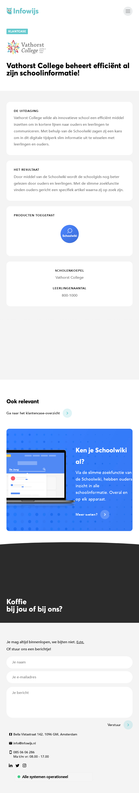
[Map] (69, 343)
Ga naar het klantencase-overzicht (33, 413)
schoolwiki (69, 234)
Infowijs (22, 11)
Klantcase (17, 31)
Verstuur (114, 725)
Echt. (80, 642)
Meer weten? (87, 514)
